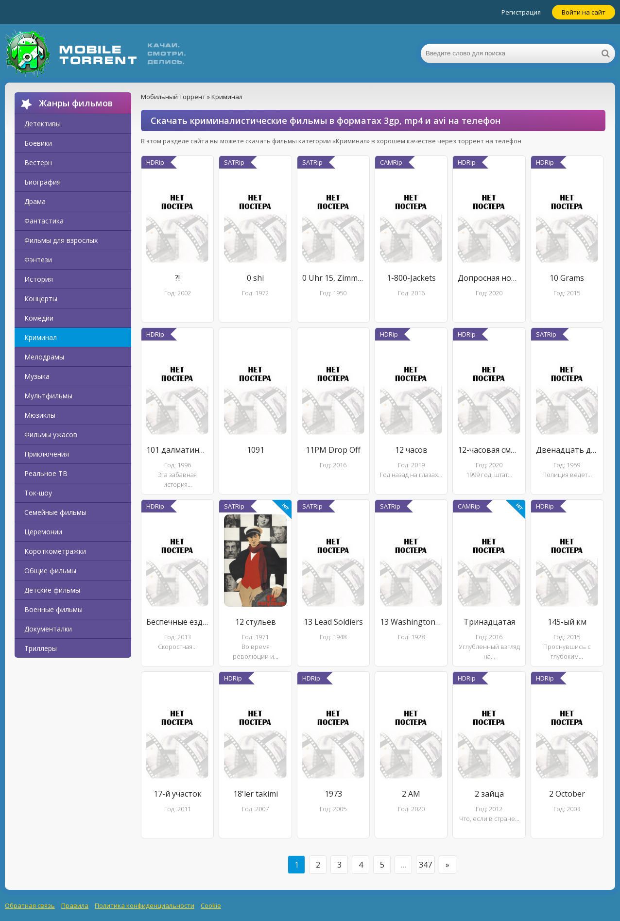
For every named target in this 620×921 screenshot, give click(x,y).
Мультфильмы (48, 395)
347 (425, 864)
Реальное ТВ (46, 473)
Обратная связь (30, 905)
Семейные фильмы (55, 512)
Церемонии (43, 531)
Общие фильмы (50, 570)
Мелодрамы (44, 356)
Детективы (42, 123)
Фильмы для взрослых (61, 240)
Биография (42, 182)
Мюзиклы (39, 415)
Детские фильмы (52, 590)
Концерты (40, 298)
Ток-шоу (38, 492)
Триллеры (40, 648)
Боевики (38, 143)
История (38, 279)
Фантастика (44, 220)
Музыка (37, 376)
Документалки (48, 628)
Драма (35, 201)
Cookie (211, 905)
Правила (74, 905)
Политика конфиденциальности (144, 905)
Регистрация (521, 12)
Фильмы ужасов (50, 434)
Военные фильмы (53, 609)
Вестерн (38, 162)
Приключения (46, 454)
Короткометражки (55, 551)
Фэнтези (38, 259)
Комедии (38, 318)
